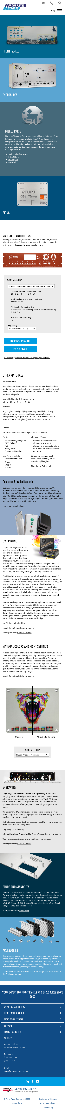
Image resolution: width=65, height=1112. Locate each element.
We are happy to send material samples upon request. (27, 357)
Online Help (47, 466)
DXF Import (13, 159)
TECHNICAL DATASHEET (20, 340)
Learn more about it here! (13, 506)
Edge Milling (13, 157)
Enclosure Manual (13, 974)
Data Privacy (48, 1107)
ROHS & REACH (20, 349)
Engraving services (42, 839)
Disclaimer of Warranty (48, 1099)
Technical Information (18, 154)
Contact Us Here (24, 632)
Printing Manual (27, 627)
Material (12, 162)
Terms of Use (16, 1103)
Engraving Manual (53, 834)
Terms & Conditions (48, 1103)
